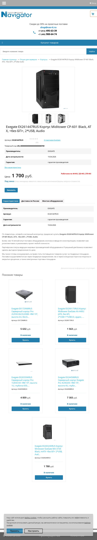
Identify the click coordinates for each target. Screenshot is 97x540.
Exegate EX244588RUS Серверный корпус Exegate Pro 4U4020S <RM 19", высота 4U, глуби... (71, 381)
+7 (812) (47, 31)
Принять (14, 531)
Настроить (33, 531)
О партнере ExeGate (52, 140)
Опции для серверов (28, 59)
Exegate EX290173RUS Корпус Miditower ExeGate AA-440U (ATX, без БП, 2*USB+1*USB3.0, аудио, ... (72, 312)
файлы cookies (30, 517)
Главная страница (9, 59)
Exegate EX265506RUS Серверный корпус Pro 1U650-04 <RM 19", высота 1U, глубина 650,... (24, 381)
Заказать (11, 190)
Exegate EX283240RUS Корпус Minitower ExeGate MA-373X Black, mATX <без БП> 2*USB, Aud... (49, 450)
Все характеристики (13, 167)
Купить (26, 340)
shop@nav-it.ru (48, 27)
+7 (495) (47, 34)
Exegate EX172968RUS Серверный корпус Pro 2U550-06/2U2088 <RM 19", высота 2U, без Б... (24, 312)
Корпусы (43, 59)
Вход (94, 3)
